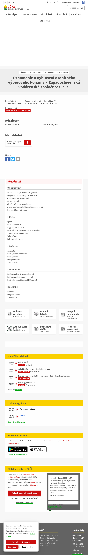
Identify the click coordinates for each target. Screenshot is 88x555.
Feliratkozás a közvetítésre (24, 452)
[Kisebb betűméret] (51, 2)
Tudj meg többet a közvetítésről (25, 457)
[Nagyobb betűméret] (57, 2)
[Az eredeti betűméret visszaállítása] (54, 2)
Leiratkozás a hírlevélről (24, 462)
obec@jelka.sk (78, 515)
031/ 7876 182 (77, 513)
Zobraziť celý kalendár (16, 381)
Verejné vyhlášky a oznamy (18, 70)
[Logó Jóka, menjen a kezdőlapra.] (44, 525)
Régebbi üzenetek (55, 466)
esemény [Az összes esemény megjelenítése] (18, 349)
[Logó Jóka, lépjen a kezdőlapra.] (16, 7)
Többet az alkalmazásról (17, 414)
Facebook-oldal (78, 518)
